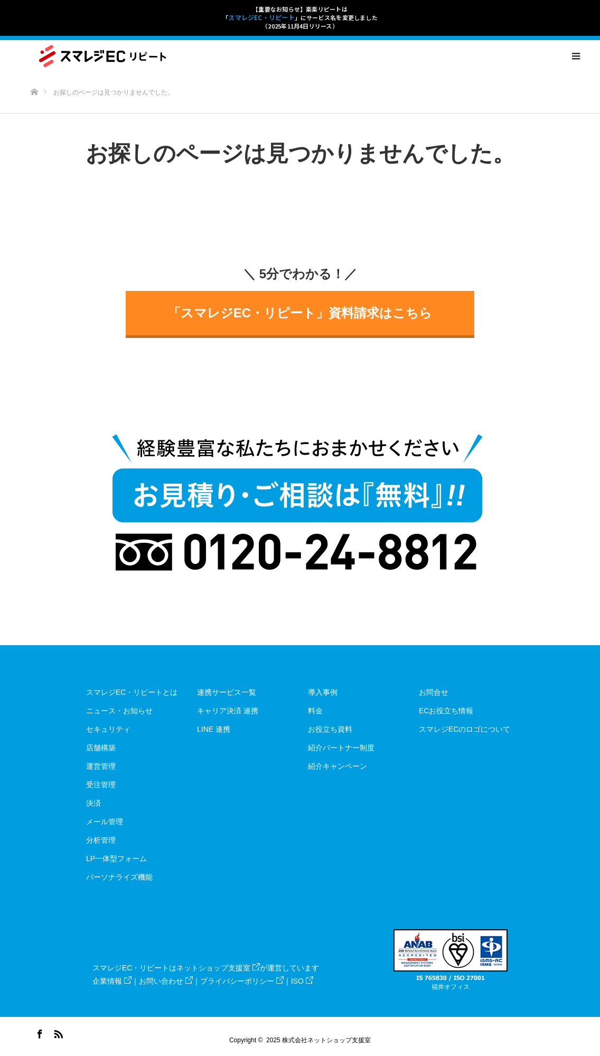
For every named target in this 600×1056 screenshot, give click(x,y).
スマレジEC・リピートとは (131, 692)
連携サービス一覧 (226, 692)
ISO (302, 981)
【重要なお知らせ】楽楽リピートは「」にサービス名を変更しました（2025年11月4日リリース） (300, 17)
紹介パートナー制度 (341, 747)
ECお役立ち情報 (446, 710)
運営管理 (101, 766)
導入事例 (323, 692)
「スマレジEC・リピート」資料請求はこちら (300, 313)
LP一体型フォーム (116, 858)
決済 (93, 803)
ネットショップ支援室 (218, 968)
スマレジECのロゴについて (464, 729)
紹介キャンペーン (337, 766)
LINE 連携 (213, 729)
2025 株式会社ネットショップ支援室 (318, 1040)
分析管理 (101, 840)
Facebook (38, 1032)
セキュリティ (108, 729)
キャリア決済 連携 (227, 710)
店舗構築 (101, 747)
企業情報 (112, 981)
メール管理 (104, 821)
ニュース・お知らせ (119, 710)
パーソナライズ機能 (119, 877)
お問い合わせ (166, 981)
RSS (57, 1032)
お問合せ (433, 692)
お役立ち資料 (330, 729)
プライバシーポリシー (242, 981)
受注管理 (101, 784)
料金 (315, 710)
